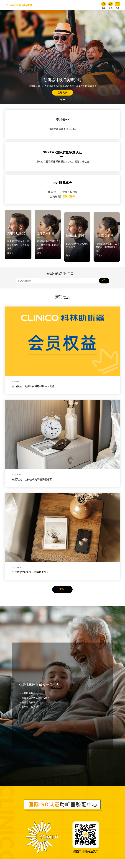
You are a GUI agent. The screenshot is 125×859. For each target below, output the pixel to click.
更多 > (62, 587)
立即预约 (63, 92)
